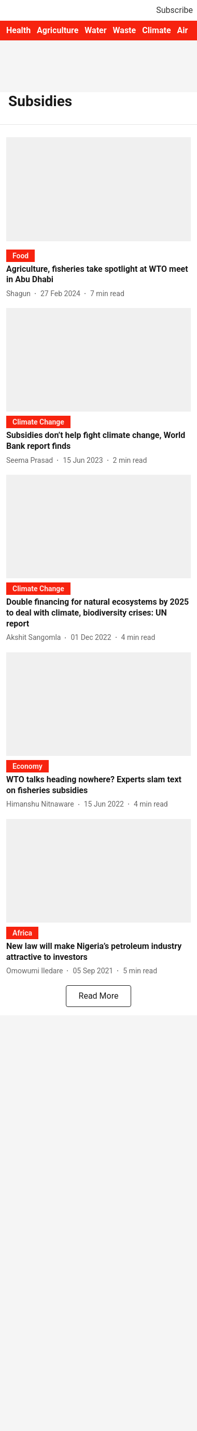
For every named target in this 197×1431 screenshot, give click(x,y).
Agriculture (57, 30)
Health (18, 30)
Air (182, 30)
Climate (156, 30)
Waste (124, 30)
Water (95, 30)
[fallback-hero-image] (98, 189)
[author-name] (20, 293)
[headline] (98, 275)
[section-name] (20, 255)
